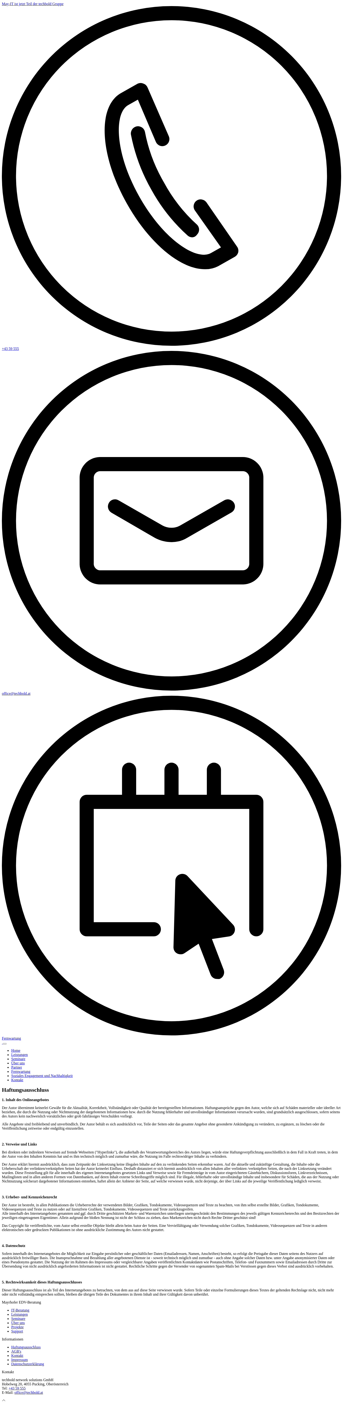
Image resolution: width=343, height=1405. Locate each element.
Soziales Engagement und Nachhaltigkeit (42, 1076)
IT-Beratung (20, 1310)
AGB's (16, 1351)
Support (17, 1331)
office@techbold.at (28, 1392)
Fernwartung (20, 1072)
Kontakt (17, 1080)
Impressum (19, 1360)
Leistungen (19, 1055)
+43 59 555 (17, 1388)
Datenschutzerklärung (27, 1364)
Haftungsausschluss (26, 1347)
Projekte (17, 1327)
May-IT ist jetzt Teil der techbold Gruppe (33, 4)
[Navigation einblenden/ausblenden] (5, 1044)
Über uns (18, 1063)
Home (15, 1050)
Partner (16, 1067)
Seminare (18, 1059)
